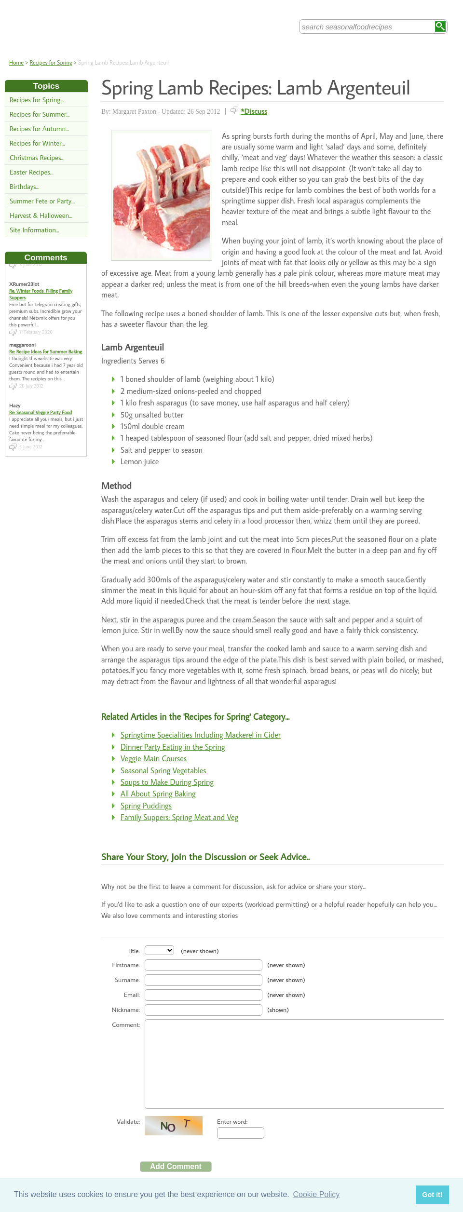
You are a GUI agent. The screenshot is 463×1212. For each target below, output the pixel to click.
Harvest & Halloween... (41, 215)
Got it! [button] (432, 1195)
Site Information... (34, 229)
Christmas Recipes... (37, 157)
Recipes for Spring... (37, 99)
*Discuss (254, 111)
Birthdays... (25, 186)
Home (16, 62)
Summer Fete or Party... (42, 200)
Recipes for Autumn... (39, 128)
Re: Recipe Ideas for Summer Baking (45, 344)
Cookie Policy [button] (316, 1194)
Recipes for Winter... (37, 143)
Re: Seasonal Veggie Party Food (40, 405)
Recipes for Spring (51, 62)
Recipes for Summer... (39, 114)
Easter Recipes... (32, 171)
